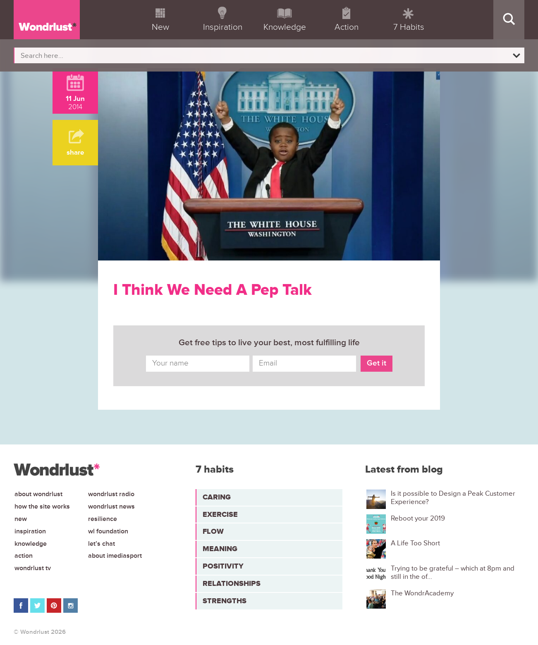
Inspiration (30, 531)
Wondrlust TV (32, 568)
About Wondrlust (38, 494)
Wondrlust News (111, 506)
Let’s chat (101, 544)
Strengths (224, 600)
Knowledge (30, 544)
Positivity (223, 566)
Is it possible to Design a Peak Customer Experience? (453, 498)
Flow (213, 531)
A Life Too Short (415, 543)
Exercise (220, 514)
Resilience (102, 519)
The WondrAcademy (422, 593)
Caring (217, 497)
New (20, 519)
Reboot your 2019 (418, 518)
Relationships (232, 583)
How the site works (42, 506)
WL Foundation (108, 531)
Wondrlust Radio (111, 494)
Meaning (220, 548)
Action (23, 556)
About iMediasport (115, 556)
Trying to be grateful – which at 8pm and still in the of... (452, 572)
